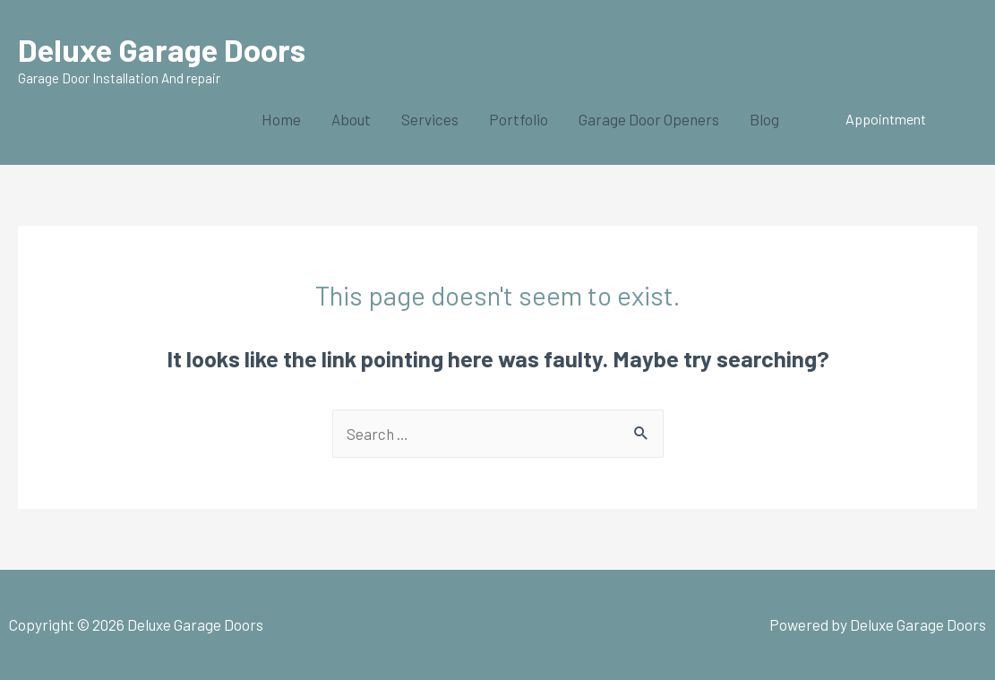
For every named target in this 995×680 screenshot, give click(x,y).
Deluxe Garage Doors (161, 49)
